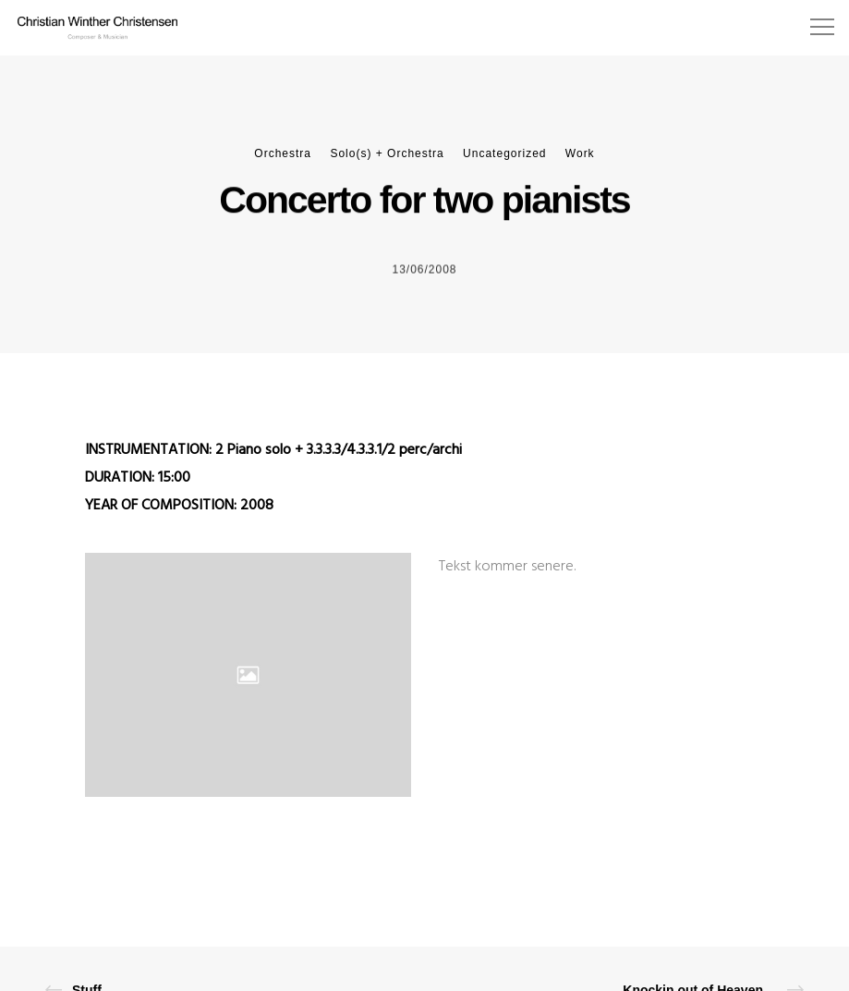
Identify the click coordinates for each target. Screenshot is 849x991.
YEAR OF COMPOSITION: (162, 506)
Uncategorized (504, 153)
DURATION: (121, 478)
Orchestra (282, 153)
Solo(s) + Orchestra (386, 153)
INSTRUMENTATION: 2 (156, 450)
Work (580, 153)
